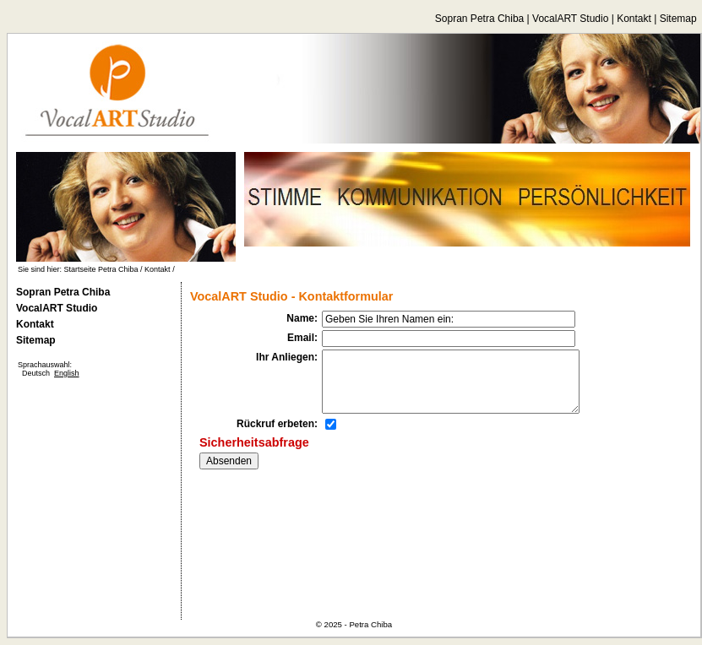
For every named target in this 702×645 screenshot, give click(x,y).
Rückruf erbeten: (277, 424)
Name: (302, 318)
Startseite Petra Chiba (101, 269)
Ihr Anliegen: (287, 357)
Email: (302, 338)
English (66, 373)
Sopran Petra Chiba (479, 18)
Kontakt (634, 18)
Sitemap (678, 18)
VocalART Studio (570, 18)
